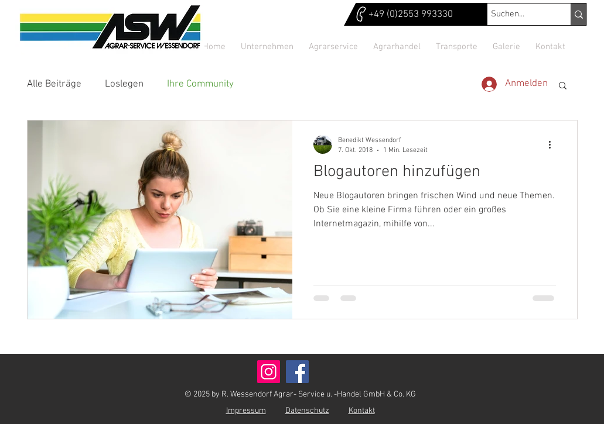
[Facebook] (297, 371)
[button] (562, 86)
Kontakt (362, 411)
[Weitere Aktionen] (554, 144)
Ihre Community (200, 84)
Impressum (246, 411)
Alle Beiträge (54, 84)
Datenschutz (307, 411)
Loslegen (124, 84)
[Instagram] (268, 371)
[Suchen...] (518, 14)
